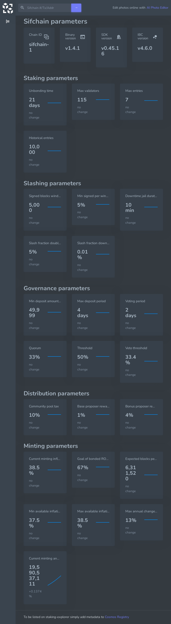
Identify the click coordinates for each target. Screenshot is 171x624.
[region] (8, 320)
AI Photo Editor (157, 7)
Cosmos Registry (117, 617)
